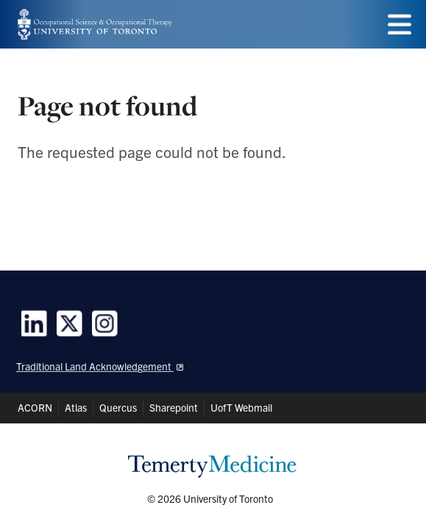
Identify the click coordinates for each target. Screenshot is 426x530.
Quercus (118, 407)
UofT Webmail (241, 407)
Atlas (76, 407)
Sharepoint (173, 407)
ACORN (35, 407)
